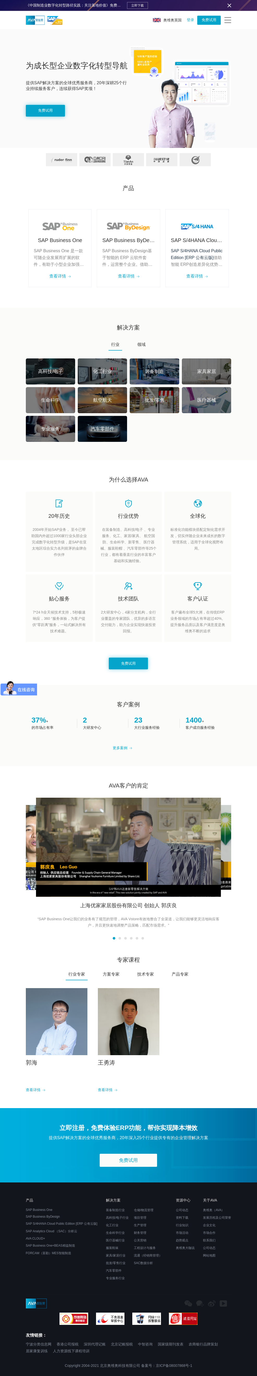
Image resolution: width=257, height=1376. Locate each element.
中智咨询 (145, 1344)
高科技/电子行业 (117, 1217)
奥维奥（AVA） (213, 1210)
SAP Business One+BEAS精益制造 (50, 1245)
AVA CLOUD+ (35, 1238)
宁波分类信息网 (38, 1344)
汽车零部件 (114, 1270)
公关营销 (140, 1240)
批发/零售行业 (115, 1263)
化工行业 (112, 1225)
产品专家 (180, 974)
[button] (114, 938)
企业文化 (209, 1225)
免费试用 (209, 20)
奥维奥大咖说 (185, 1248)
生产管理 (140, 1225)
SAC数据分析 (143, 1263)
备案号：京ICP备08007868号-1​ (166, 1365)
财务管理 (140, 1233)
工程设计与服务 (145, 1248)
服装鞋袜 (112, 1248)
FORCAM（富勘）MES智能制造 (48, 1253)
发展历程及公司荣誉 (217, 1217)
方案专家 (111, 974)
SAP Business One (39, 1210)
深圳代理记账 (95, 1344)
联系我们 (209, 1240)
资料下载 (182, 1217)
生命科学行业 (115, 1233)
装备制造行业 (115, 1210)
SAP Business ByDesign (43, 1216)
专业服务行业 (115, 1278)
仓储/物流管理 (143, 1210)
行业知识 (182, 1225)
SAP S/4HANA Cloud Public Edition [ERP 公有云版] (61, 1223)
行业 (115, 344)
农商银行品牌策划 (203, 1344)
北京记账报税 (122, 1344)
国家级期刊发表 (170, 1344)
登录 (190, 20)
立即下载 (137, 5)
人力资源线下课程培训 (71, 1351)
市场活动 (182, 1233)
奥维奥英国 (167, 20)
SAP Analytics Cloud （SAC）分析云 (51, 1231)
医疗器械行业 (115, 1240)
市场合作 (209, 1233)
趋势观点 (182, 1240)
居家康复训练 (37, 1351)
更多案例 (122, 748)
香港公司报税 (68, 1344)
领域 (141, 344)
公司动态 (182, 1210)
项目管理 (140, 1217)
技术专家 (145, 974)
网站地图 (209, 1255)
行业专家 (76, 974)
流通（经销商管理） (148, 1255)
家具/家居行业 (115, 1255)
